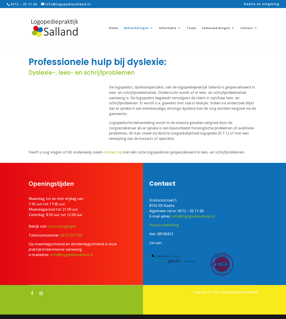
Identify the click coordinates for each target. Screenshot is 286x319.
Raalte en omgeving (261, 4)
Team (191, 28)
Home (113, 28)
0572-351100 (71, 235)
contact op (113, 152)
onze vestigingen (62, 226)
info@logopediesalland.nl (71, 254)
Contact (246, 28)
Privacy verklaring (164, 224)
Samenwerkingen (216, 28)
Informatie (168, 28)
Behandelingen (136, 28)
